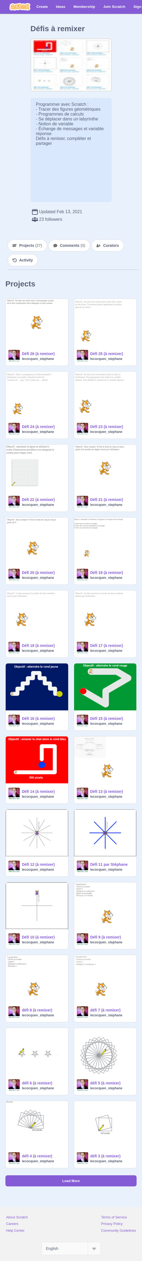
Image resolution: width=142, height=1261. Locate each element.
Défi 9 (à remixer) (105, 937)
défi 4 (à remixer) (37, 1156)
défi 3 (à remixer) (105, 1156)
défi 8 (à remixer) (37, 1010)
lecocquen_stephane (38, 359)
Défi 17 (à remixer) (106, 645)
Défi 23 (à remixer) (106, 426)
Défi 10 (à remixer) (38, 937)
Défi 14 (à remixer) (38, 791)
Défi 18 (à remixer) (38, 645)
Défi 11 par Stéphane (109, 864)
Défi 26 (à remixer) (38, 354)
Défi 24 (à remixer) (38, 426)
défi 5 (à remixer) (105, 1083)
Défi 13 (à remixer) (106, 791)
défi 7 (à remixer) (105, 1010)
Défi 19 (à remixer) (106, 572)
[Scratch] (20, 7)
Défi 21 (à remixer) (106, 499)
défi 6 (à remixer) (37, 1083)
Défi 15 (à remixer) (106, 718)
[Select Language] (71, 1248)
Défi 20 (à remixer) (38, 572)
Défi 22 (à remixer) (38, 499)
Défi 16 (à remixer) (38, 718)
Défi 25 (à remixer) (106, 354)
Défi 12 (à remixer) (38, 864)
